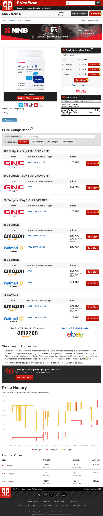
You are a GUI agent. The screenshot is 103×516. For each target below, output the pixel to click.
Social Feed (32, 499)
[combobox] (81, 49)
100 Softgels (52, 135)
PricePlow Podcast (79, 499)
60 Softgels (68, 135)
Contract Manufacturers (49, 499)
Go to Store (95, 58)
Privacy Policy (59, 495)
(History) (61, 15)
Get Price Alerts (79, 14)
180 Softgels (37, 135)
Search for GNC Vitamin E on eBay (75, 322)
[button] (51, 114)
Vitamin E (97, 21)
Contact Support (32, 495)
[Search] (80, 3)
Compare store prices (81, 79)
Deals (21, 499)
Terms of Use (73, 495)
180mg (29, 180)
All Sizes (23, 135)
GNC (14, 161)
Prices (61, 12)
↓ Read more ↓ (9, 114)
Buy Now (96, 14)
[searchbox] (81, 49)
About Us (46, 495)
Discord (65, 499)
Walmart (13, 245)
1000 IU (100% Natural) (36, 205)
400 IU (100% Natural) (36, 156)
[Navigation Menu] (98, 3)
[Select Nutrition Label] (81, 95)
